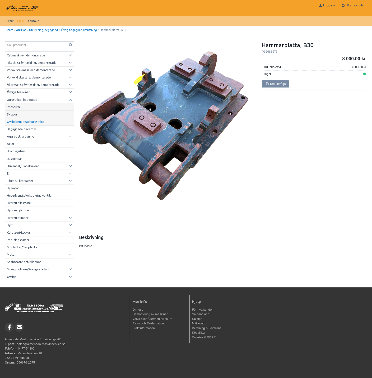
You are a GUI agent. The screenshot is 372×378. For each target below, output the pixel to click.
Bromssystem (16, 151)
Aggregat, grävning (20, 136)
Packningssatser (18, 239)
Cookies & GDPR (204, 337)
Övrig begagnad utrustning (79, 30)
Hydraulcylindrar (18, 210)
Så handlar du (201, 314)
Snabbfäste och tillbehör (24, 261)
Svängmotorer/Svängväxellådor (29, 269)
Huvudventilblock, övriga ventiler (30, 195)
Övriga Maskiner (18, 92)
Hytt (10, 225)
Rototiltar (13, 107)
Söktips (197, 319)
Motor (11, 254)
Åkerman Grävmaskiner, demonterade (33, 84)
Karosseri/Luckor (18, 232)
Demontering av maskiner (149, 314)
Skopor (12, 114)
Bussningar (14, 158)
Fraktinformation (143, 328)
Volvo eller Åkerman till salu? (152, 319)
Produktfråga (275, 84)
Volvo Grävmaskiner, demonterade (31, 70)
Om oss (137, 309)
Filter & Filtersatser (20, 180)
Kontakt (33, 21)
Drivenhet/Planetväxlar (23, 166)
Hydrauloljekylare (19, 202)
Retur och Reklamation (148, 323)
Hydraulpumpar (17, 217)
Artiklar (21, 30)
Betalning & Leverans (206, 328)
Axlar (10, 143)
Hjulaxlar (13, 188)
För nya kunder (202, 309)
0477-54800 (26, 348)
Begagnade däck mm (21, 129)
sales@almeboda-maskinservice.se (41, 344)
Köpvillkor (198, 332)
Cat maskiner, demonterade (26, 55)
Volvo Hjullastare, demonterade (29, 77)
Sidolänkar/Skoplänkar (23, 247)
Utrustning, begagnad (43, 30)
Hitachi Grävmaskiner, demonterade (31, 62)
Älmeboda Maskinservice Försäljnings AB (33, 339)
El (8, 173)
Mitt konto (198, 323)
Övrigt (11, 276)
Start (10, 21)
